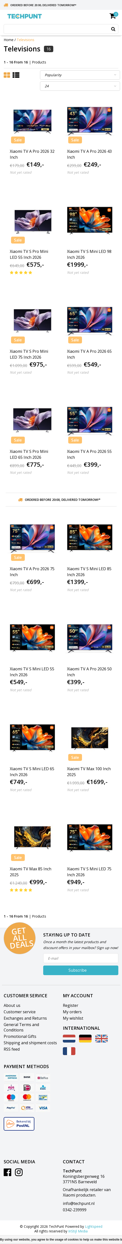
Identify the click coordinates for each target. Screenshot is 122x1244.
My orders (72, 1011)
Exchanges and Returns (25, 1018)
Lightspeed (93, 1226)
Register (70, 1005)
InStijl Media (78, 1231)
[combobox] (61, 29)
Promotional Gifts (20, 1036)
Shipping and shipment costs (30, 1042)
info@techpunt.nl (79, 1203)
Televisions (25, 39)
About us (12, 1005)
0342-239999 (74, 1210)
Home (9, 39)
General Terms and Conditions (21, 1027)
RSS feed (12, 1049)
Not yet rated (20, 172)
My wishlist (73, 1018)
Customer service (20, 1011)
